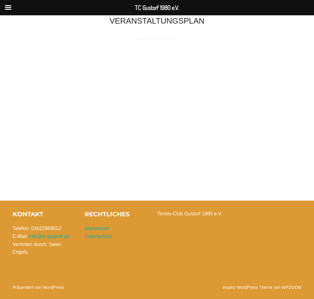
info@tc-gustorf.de (49, 236)
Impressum (97, 228)
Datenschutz (98, 236)
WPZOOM (292, 287)
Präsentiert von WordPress (38, 287)
